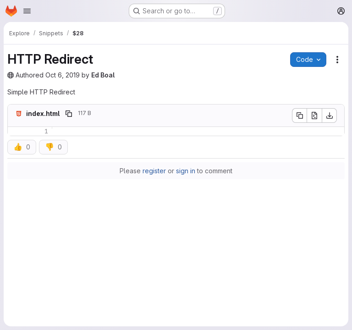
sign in (185, 171)
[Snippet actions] (337, 59)
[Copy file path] (68, 113)
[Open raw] (314, 115)
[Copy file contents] (299, 115)
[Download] (329, 115)
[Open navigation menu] (27, 11)
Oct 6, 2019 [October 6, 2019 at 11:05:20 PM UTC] (62, 75)
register (154, 171)
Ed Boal (103, 75)
